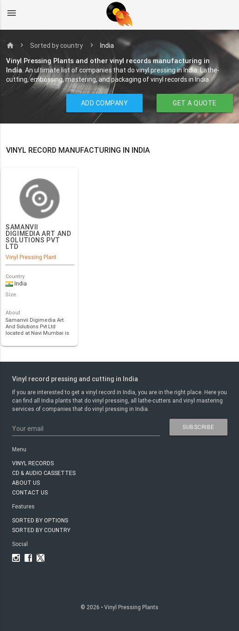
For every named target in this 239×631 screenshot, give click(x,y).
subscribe (198, 426)
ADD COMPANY (104, 103)
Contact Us (30, 492)
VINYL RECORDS (33, 463)
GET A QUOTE (195, 103)
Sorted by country (56, 45)
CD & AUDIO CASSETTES (43, 472)
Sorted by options (40, 520)
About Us (26, 482)
